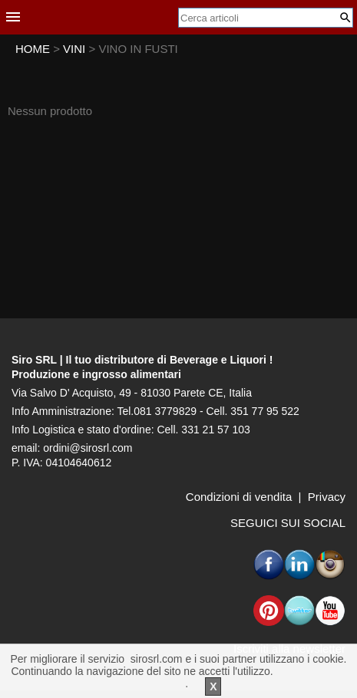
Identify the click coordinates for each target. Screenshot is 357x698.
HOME (32, 48)
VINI (75, 48)
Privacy (326, 496)
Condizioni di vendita (239, 496)
